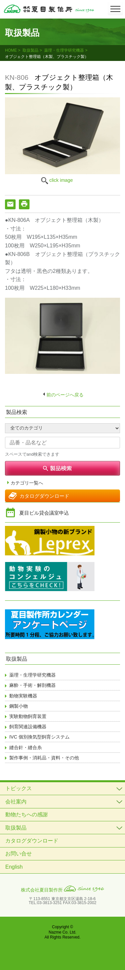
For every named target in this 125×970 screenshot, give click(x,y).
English (14, 867)
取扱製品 (30, 50)
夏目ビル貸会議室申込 (44, 513)
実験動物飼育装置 (27, 716)
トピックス (18, 788)
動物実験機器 (23, 695)
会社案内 (16, 801)
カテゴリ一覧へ (27, 483)
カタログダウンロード (44, 496)
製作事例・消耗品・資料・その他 (44, 757)
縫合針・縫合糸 (25, 747)
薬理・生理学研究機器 (64, 50)
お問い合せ (18, 853)
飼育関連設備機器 (27, 726)
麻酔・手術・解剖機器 (32, 685)
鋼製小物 (18, 706)
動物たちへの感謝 (26, 814)
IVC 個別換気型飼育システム (39, 737)
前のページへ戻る (65, 394)
